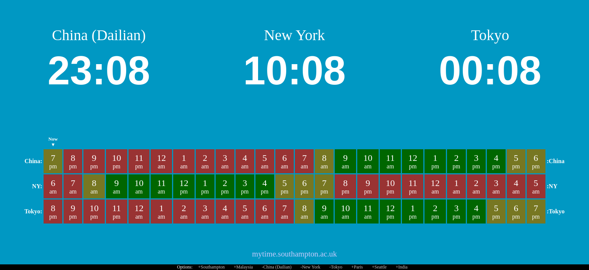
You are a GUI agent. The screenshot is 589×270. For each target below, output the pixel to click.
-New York (310, 267)
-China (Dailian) (276, 267)
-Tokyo (336, 267)
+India (401, 267)
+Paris (357, 267)
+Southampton (211, 267)
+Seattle (379, 267)
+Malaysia (243, 267)
